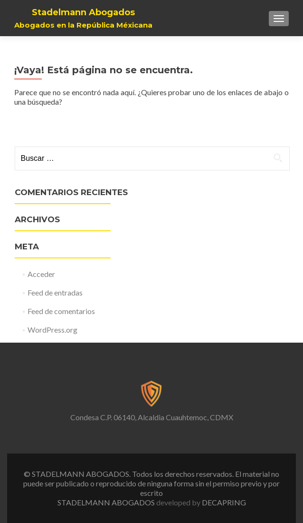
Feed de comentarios (61, 311)
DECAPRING (224, 502)
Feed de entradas (55, 292)
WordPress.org (52, 329)
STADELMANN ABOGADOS (106, 502)
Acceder (41, 273)
